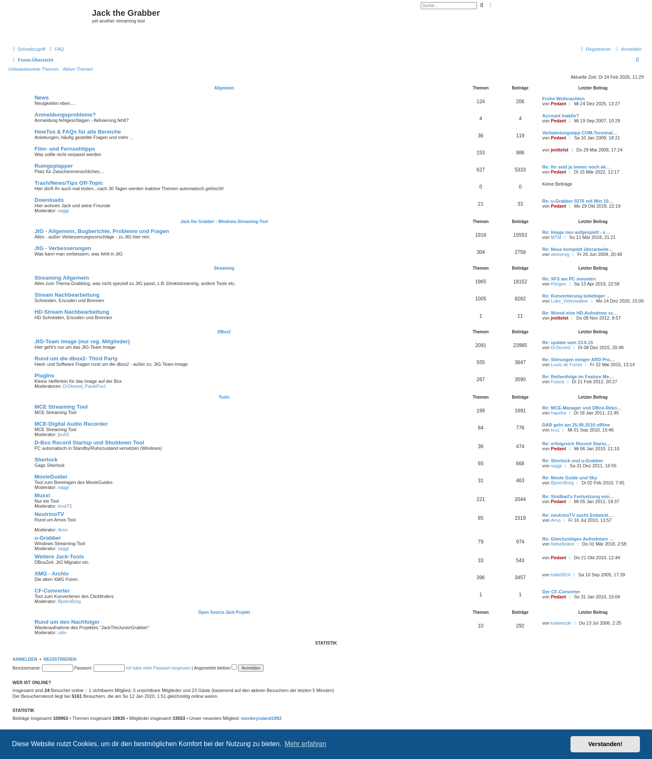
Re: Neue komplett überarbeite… (577, 249)
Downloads (49, 200)
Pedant (558, 103)
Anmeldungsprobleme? (65, 115)
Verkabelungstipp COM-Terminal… (579, 132)
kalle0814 (560, 574)
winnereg (560, 254)
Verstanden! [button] (605, 744)
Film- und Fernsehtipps (65, 149)
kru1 (555, 429)
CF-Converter (52, 591)
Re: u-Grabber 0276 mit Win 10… (577, 200)
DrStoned (560, 347)
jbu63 (63, 434)
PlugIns (44, 375)
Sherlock (46, 459)
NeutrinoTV (49, 514)
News (42, 97)
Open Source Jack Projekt (224, 612)
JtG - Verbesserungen (63, 248)
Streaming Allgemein (62, 278)
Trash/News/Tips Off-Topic (69, 183)
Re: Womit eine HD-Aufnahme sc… (580, 312)
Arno (62, 529)
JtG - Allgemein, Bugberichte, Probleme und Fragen (102, 231)
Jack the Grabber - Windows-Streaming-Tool (224, 221)
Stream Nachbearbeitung (67, 295)
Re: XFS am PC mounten (569, 278)
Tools (224, 397)
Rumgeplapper (54, 166)
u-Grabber (48, 538)
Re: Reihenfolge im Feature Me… (578, 376)
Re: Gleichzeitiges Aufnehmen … (578, 538)
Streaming (224, 268)
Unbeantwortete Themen (33, 69)
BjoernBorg (562, 482)
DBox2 (224, 332)
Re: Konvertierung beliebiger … (576, 295)
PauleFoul (95, 386)
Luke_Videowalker (569, 300)
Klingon (558, 283)
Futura (557, 381)
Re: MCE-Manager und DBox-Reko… (582, 407)
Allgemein (224, 88)
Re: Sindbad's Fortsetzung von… (578, 496)
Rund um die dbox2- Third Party (76, 358)
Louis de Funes (566, 364)
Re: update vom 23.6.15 (567, 342)
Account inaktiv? (560, 115)
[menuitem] (55, 49)
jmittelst (559, 149)
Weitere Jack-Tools (59, 556)
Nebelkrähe (562, 543)
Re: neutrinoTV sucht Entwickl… (577, 515)
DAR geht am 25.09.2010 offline (576, 424)
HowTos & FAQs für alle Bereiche (78, 132)
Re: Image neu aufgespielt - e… (576, 232)
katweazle (561, 622)
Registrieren (60, 659)
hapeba (558, 412)
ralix (62, 632)
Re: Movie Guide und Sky (569, 477)
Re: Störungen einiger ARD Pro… (578, 359)
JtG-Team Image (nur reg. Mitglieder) (82, 341)
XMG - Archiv (52, 573)
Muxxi (42, 495)
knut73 (65, 506)
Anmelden (24, 659)
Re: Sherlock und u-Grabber (572, 460)
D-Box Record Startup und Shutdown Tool (89, 442)
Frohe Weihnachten (563, 98)
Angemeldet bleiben (215, 668)
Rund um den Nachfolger (67, 622)
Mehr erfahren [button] (305, 743)
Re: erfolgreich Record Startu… (576, 443)
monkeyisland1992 (261, 718)
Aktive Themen (78, 69)
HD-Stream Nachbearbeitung (72, 312)
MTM (556, 237)
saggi (63, 210)
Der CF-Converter (561, 591)
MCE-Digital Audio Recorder (71, 424)
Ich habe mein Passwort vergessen (158, 668)
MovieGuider (51, 477)
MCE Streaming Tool (61, 407)
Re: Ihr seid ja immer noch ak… (576, 166)
